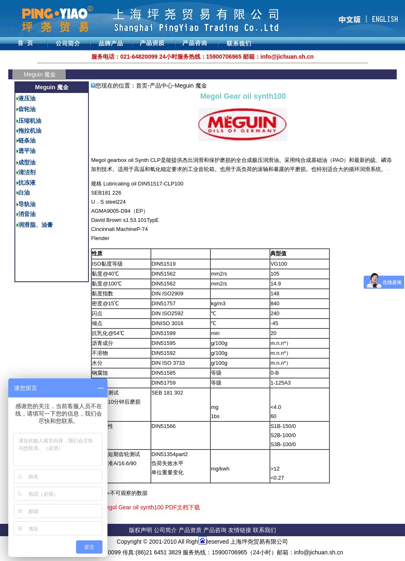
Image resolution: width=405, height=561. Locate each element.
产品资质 (190, 530)
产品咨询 (214, 530)
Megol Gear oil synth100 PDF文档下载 (150, 507)
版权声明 (140, 530)
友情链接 (240, 530)
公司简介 (166, 530)
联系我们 (264, 530)
